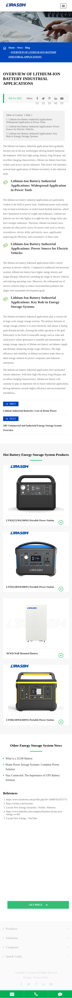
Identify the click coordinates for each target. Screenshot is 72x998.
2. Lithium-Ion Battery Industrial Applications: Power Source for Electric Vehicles (32, 128)
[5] (61, 103)
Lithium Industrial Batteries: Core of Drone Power (30, 410)
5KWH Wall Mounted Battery (22, 653)
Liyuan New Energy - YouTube (21, 818)
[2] (43, 103)
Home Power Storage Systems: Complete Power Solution (32, 767)
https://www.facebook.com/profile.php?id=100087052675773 (36, 799)
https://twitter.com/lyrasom (19, 803)
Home (11, 47)
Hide (28, 115)
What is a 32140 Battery (19, 758)
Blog (27, 47)
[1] (37, 103)
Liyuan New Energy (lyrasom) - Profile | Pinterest (31, 807)
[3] (49, 103)
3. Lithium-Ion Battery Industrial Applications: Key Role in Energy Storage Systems (31, 135)
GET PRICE (38, 906)
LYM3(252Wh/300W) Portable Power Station (30, 520)
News (20, 47)
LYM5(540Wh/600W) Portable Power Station (30, 587)
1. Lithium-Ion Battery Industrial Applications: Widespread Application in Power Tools (29, 120)
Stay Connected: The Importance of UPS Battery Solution (33, 778)
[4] (55, 103)
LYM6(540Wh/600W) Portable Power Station (30, 720)
